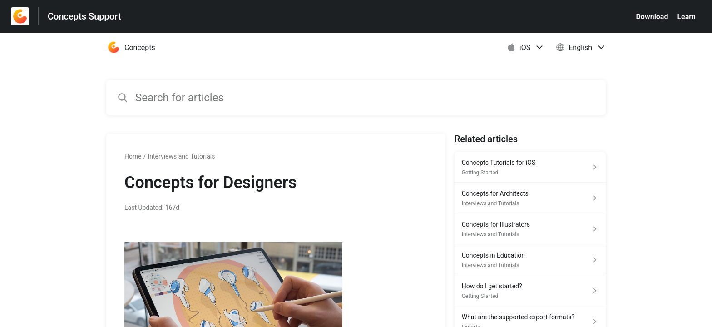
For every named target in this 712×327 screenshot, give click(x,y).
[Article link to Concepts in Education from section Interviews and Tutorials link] (530, 259)
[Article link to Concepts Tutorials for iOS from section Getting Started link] (530, 167)
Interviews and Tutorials (181, 156)
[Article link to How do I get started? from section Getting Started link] (530, 290)
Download (652, 16)
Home (133, 156)
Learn (686, 16)
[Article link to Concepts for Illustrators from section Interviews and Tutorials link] (530, 228)
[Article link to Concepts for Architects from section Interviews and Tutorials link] (530, 198)
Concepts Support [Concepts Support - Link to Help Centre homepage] (84, 16)
